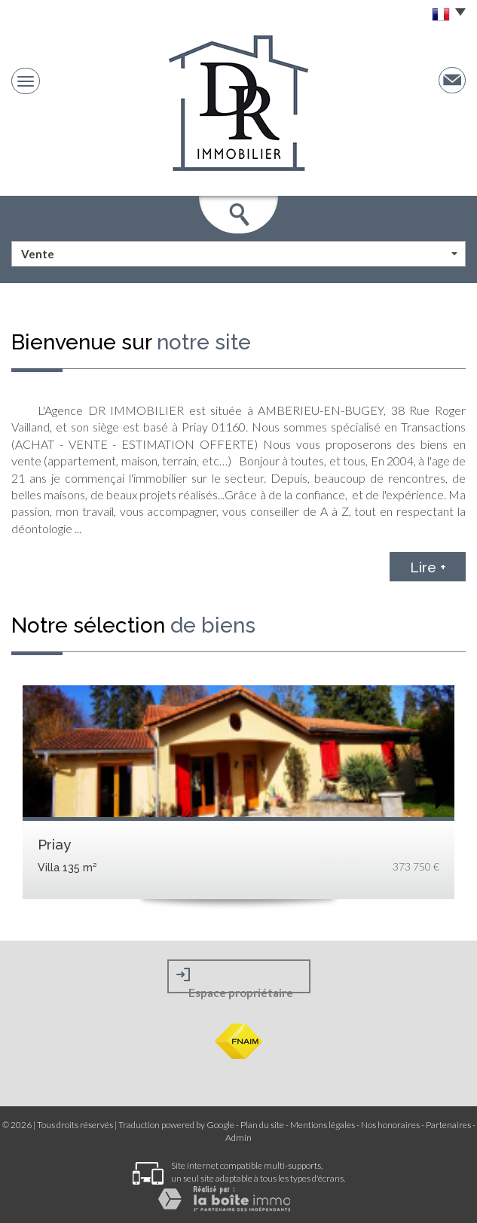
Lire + (428, 566)
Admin (238, 1137)
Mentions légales (322, 1124)
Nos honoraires (390, 1124)
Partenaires (448, 1124)
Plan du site (262, 1124)
